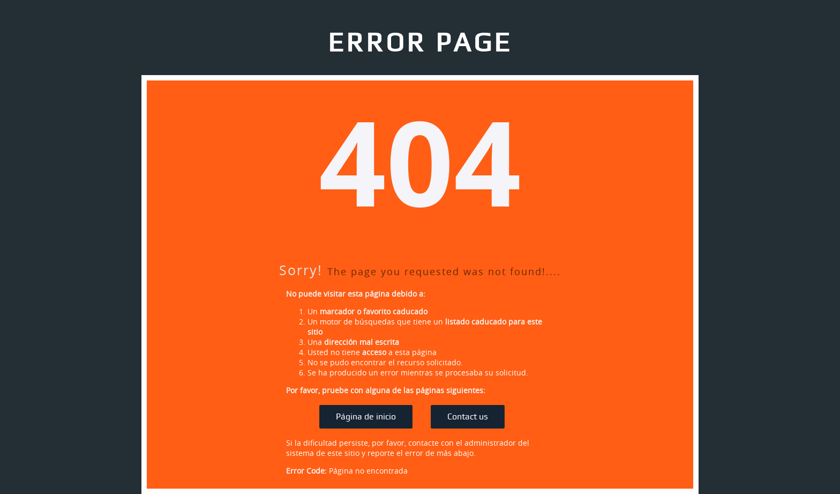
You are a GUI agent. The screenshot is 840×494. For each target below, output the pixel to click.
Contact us (467, 416)
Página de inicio (366, 416)
